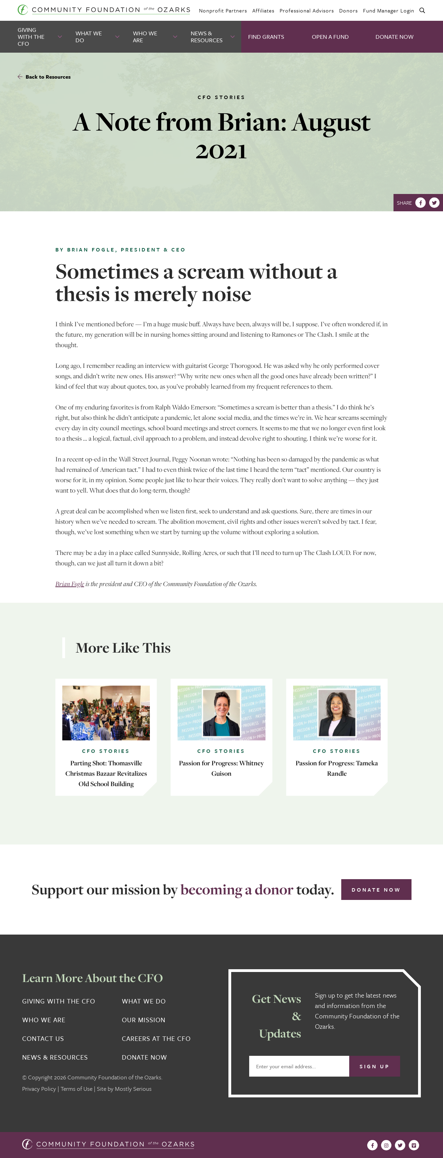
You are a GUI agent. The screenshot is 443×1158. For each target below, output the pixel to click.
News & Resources (207, 36)
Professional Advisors (307, 10)
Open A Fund (330, 36)
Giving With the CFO (31, 36)
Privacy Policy (39, 1088)
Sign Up (375, 1066)
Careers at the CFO (156, 1038)
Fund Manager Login (388, 10)
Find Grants (266, 36)
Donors (348, 10)
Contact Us (43, 1038)
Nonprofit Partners (223, 10)
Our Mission (143, 1020)
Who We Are (145, 36)
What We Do (88, 36)
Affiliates (263, 10)
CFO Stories (222, 97)
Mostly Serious (133, 1088)
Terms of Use (76, 1088)
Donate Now (395, 36)
